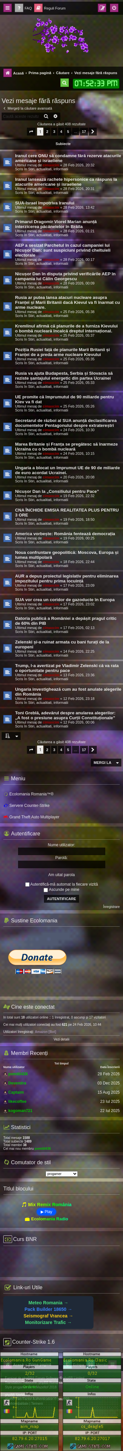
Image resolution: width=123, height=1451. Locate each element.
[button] (31, 132)
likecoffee (17, 1101)
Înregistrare (111, 907)
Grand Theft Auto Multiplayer (31, 817)
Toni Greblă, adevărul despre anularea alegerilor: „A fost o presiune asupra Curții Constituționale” (65, 715)
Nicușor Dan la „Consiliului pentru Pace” (57, 491)
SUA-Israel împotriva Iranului (44, 202)
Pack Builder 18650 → (48, 1309)
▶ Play (46, 1211)
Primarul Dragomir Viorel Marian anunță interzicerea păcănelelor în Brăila (56, 224)
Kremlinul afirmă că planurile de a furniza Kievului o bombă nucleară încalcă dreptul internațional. (66, 328)
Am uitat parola (61, 875)
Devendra (17, 1083)
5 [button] (68, 132)
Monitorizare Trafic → (48, 1322)
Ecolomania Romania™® (28, 793)
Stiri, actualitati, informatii (48, 169)
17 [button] (84, 132)
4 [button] (61, 132)
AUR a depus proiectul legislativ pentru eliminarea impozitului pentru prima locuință (66, 578)
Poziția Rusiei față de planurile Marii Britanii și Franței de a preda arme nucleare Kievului (62, 352)
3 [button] (54, 132)
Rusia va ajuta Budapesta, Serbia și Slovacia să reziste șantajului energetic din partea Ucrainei (64, 376)
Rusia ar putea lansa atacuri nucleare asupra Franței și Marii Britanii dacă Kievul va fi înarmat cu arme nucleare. (67, 302)
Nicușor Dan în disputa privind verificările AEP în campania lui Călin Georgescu (65, 276)
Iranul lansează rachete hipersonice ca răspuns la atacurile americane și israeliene (66, 182)
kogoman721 (20, 1110)
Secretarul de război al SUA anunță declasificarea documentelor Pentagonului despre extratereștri (66, 423)
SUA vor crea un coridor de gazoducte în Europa (65, 599)
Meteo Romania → (48, 1302)
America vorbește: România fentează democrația (65, 533)
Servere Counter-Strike (26, 805)
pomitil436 (18, 1074)
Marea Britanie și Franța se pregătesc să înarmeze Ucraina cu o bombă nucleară (66, 447)
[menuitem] (23, 8)
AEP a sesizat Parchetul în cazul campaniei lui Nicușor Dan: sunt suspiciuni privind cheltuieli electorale (63, 250)
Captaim (16, 1092)
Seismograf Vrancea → (48, 1315)
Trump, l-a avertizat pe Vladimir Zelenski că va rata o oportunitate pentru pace (67, 668)
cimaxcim (51, 165)
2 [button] (47, 132)
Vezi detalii (62, 1039)
